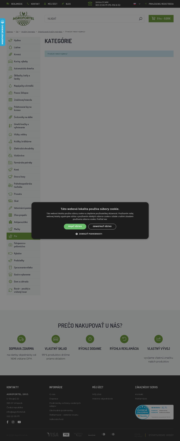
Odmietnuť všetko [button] (102, 226)
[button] (90, 233)
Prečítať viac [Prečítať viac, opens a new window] (102, 219)
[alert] (90, 220)
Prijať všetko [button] (75, 226)
